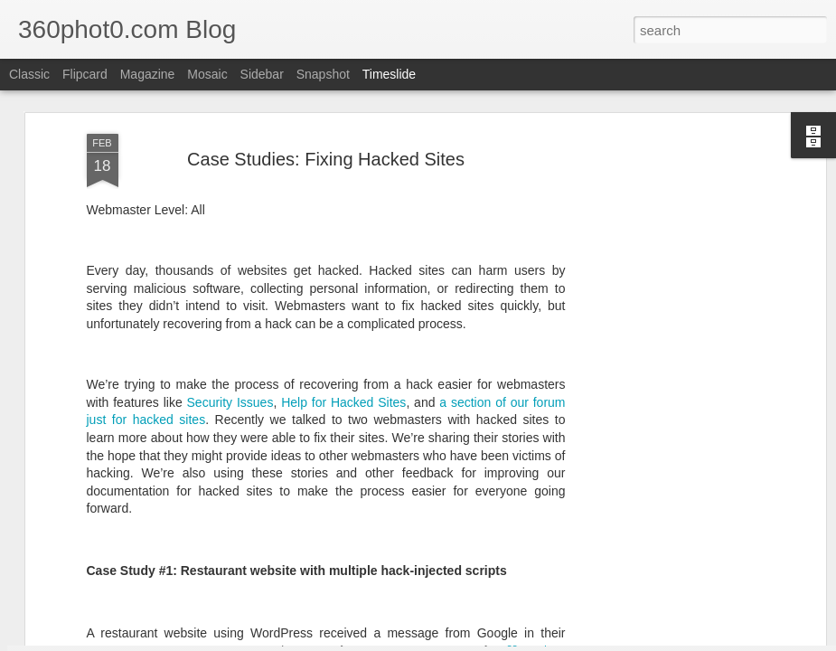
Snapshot (323, 74)
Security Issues (230, 252)
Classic (29, 74)
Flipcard (85, 74)
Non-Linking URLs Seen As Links (699, 552)
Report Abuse (561, 641)
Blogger (509, 641)
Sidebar (262, 74)
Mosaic (207, 74)
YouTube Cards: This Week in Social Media (245, 536)
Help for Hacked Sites (343, 252)
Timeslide (389, 74)
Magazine (147, 74)
